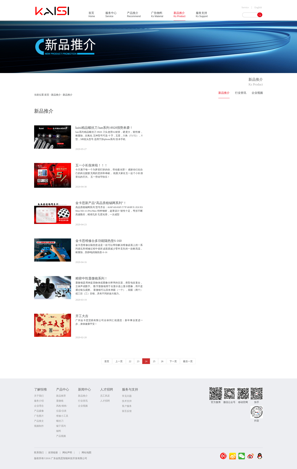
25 (154, 361)
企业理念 (39, 405)
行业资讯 (240, 92)
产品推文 (39, 421)
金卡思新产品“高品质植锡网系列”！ (100, 203)
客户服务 (127, 406)
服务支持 (202, 16)
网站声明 (67, 452)
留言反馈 (127, 411)
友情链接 (53, 452)
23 (138, 361)
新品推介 (179, 16)
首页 (91, 16)
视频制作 (39, 426)
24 (146, 361)
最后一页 (188, 361)
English (258, 7)
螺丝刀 (59, 421)
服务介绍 (39, 400)
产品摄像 (39, 410)
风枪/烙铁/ (61, 405)
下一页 (173, 361)
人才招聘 (105, 400)
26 (162, 361)
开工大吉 (81, 316)
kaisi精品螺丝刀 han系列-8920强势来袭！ (104, 127)
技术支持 (127, 401)
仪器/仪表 (61, 410)
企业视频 (257, 92)
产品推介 (134, 16)
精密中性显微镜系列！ (91, 278)
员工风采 (105, 395)
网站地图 (86, 452)
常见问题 (127, 396)
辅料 (58, 431)
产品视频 (61, 436)
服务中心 (111, 16)
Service (245, 7)
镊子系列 (61, 426)
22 (130, 361)
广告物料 (157, 16)
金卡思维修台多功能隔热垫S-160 (98, 240)
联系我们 (39, 452)
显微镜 (59, 400)
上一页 (119, 361)
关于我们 (39, 395)
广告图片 (39, 415)
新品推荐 (61, 395)
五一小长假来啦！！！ (91, 165)
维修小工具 (62, 415)
